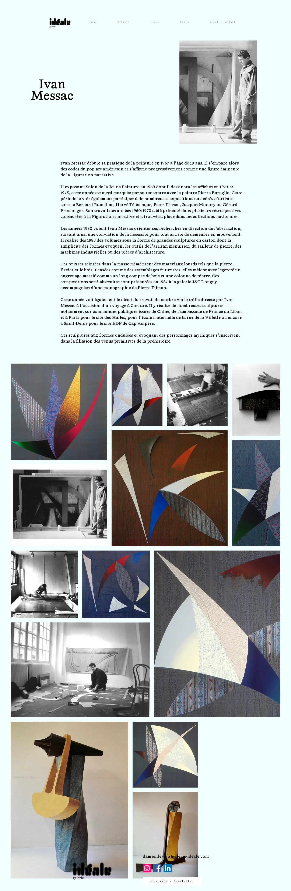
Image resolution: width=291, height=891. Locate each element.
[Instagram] (147, 868)
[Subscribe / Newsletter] (172, 881)
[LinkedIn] (168, 868)
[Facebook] (157, 868)
